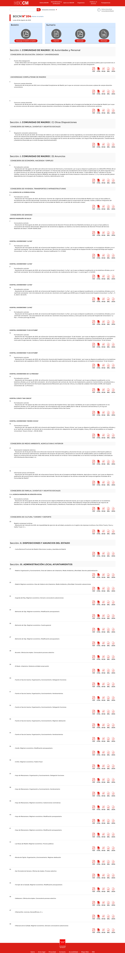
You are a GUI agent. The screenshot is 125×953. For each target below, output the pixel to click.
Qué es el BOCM (68, 3)
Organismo (81, 3)
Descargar (80, 41)
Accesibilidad (73, 952)
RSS (93, 952)
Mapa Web (85, 952)
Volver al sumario (37, 16)
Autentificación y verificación (56, 2)
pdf (93, 71)
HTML (98, 71)
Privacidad (52, 952)
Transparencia (105, 3)
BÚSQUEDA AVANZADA (48, 9)
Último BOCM (44, 3)
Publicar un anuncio (93, 2)
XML (108, 71)
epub (103, 71)
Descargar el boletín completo (26, 41)
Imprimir (56, 41)
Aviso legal (41, 952)
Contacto (62, 952)
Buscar (39, 10)
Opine (33, 952)
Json (113, 71)
